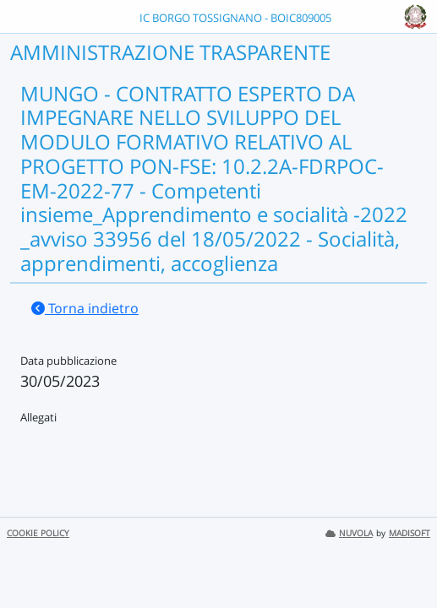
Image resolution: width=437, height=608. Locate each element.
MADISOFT (409, 533)
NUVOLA (349, 533)
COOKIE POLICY (38, 533)
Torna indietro (85, 308)
